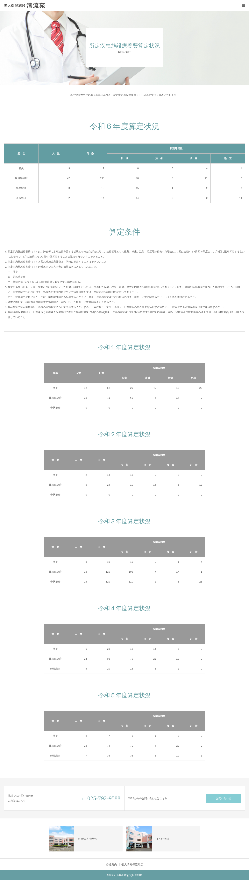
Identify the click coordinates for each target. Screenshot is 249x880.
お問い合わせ (223, 798)
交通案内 (111, 864)
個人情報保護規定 (132, 864)
